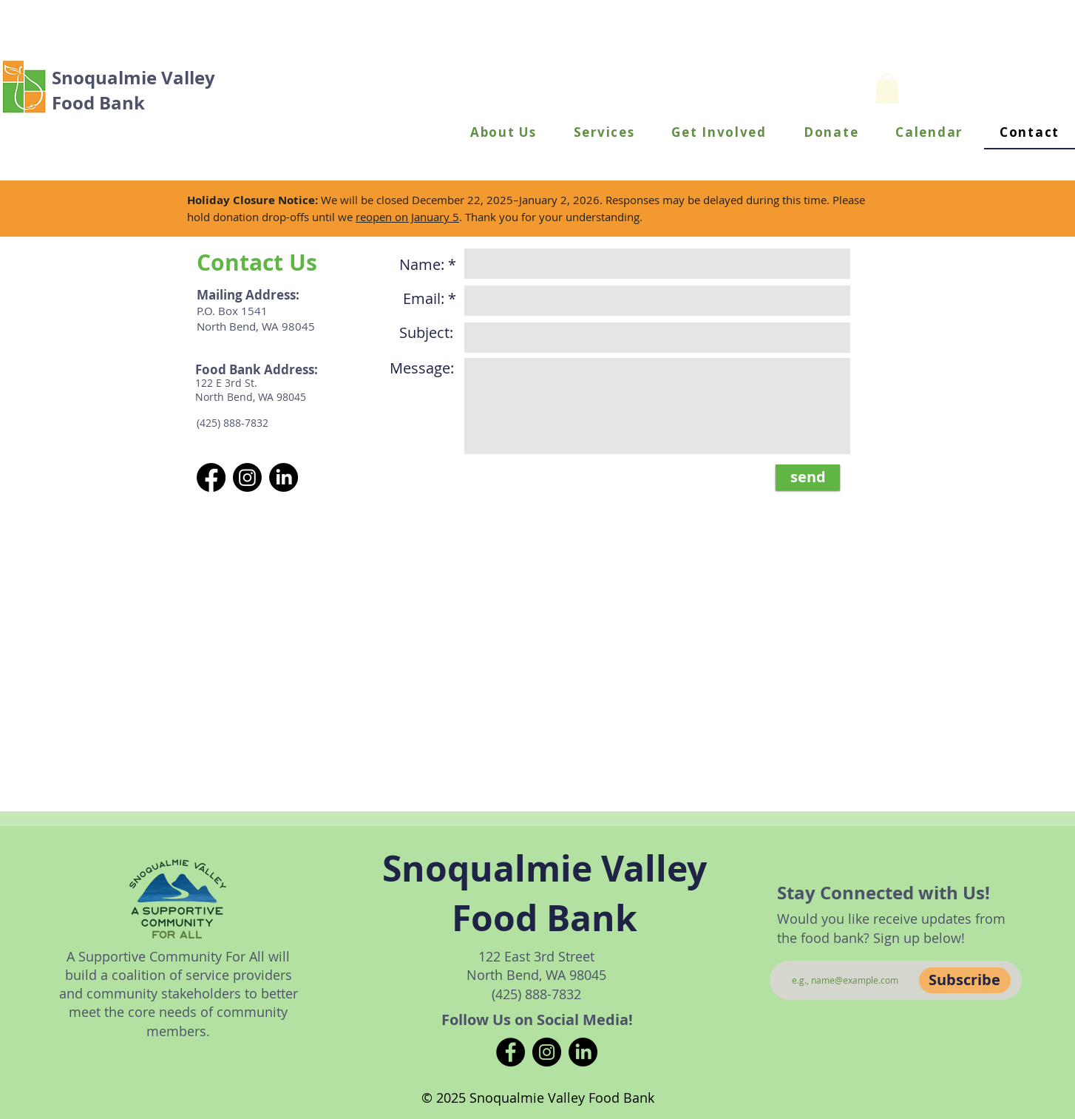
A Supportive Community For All (167, 956)
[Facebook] (510, 1052)
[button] (503, 132)
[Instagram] (546, 1052)
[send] (808, 477)
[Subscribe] (965, 980)
